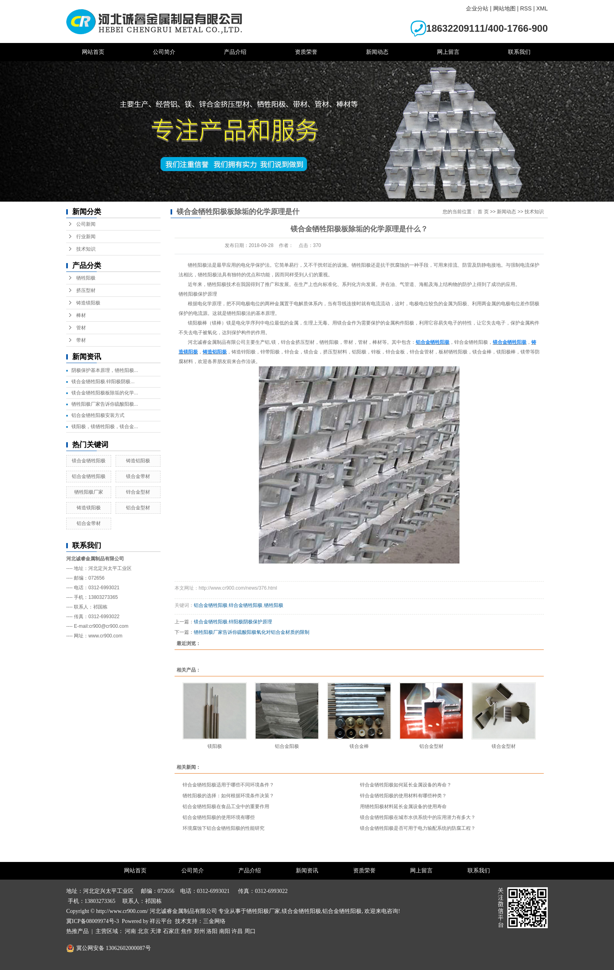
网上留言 (448, 52)
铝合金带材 (89, 523)
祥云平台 (161, 921)
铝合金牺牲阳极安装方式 (97, 415)
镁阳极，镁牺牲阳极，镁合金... (104, 426)
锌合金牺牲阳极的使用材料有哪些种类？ (403, 795)
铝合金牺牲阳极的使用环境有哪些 (219, 817)
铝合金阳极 (287, 746)
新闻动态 (377, 52)
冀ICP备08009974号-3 (92, 921)
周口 (250, 931)
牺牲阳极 (86, 278)
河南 (130, 931)
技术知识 (86, 249)
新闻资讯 (307, 871)
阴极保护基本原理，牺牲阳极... (104, 370)
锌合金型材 (138, 492)
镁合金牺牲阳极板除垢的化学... (104, 393)
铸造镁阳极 (88, 303)
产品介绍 (235, 52)
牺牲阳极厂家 (88, 492)
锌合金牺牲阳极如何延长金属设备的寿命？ (405, 785)
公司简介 (164, 52)
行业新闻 (86, 236)
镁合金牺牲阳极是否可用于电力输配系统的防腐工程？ (418, 828)
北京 (143, 931)
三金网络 (214, 921)
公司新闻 (86, 224)
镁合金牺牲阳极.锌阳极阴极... (102, 381)
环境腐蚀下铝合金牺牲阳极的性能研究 (223, 828)
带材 (81, 340)
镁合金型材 (504, 746)
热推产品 (77, 931)
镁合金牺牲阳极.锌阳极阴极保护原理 (233, 622)
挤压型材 (86, 290)
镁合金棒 (359, 746)
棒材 (81, 315)
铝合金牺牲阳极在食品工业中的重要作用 (226, 806)
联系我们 (519, 52)
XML (542, 8)
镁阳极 (214, 746)
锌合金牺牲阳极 (245, 605)
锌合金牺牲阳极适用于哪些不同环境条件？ (228, 785)
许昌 (237, 931)
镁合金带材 (138, 476)
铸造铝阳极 (138, 461)
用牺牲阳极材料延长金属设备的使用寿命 (403, 806)
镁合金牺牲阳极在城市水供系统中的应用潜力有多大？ (418, 817)
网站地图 (504, 8)
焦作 (186, 931)
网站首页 (93, 52)
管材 (81, 328)
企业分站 (477, 8)
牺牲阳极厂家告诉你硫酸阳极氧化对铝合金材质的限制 (251, 632)
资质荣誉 (306, 52)
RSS (526, 8)
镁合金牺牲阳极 (89, 461)
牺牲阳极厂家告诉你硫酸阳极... (104, 404)
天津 (155, 931)
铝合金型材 (138, 508)
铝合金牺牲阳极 (89, 476)
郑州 (199, 931)
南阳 (224, 931)
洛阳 (212, 931)
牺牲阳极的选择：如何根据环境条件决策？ (228, 795)
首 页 (483, 211)
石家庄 (171, 931)
